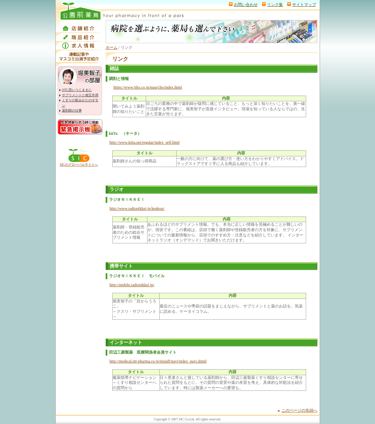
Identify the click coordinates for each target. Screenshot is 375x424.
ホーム (112, 47)
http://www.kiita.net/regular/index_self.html (145, 142)
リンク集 (275, 4)
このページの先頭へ (299, 410)
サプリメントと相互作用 (80, 95)
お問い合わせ (246, 4)
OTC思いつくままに (77, 90)
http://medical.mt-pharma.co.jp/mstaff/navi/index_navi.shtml (158, 361)
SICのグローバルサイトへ (79, 164)
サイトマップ (304, 4)
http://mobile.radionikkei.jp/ (132, 285)
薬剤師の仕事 (72, 110)
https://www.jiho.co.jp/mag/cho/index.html (148, 87)
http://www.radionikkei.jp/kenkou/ (137, 208)
